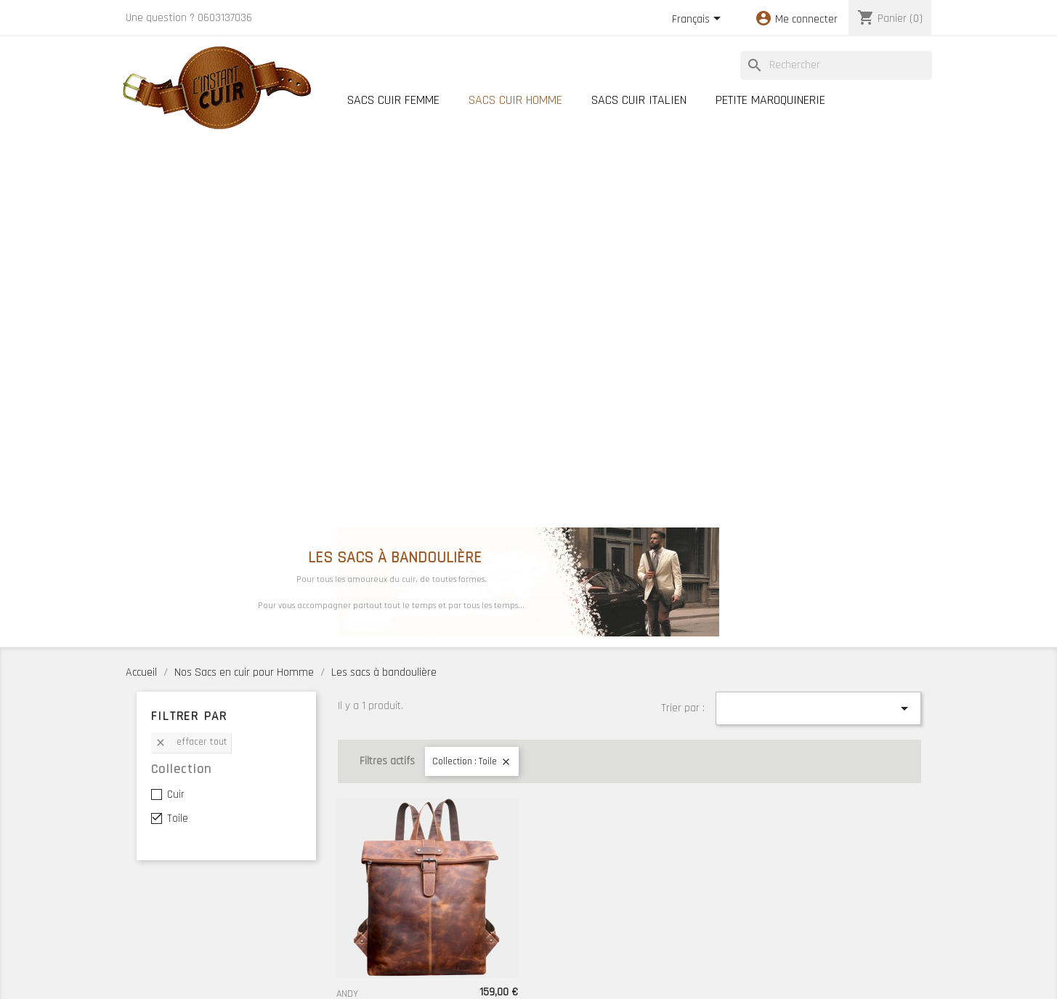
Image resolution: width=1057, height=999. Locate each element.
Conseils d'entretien (685, 881)
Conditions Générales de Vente (863, 899)
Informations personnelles (181, 879)
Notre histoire (516, 881)
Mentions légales (834, 881)
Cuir (176, 398)
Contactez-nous (675, 899)
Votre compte (167, 851)
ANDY (347, 597)
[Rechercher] (836, 65)
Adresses (145, 934)
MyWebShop (610, 980)
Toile (177, 422)
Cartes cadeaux (365, 953)
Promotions (357, 881)
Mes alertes (151, 952)
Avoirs (138, 916)
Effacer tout (191, 345)
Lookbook (352, 935)
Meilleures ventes (370, 917)
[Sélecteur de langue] (699, 19)
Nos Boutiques (517, 899)
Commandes (152, 898)
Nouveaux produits (371, 899)
